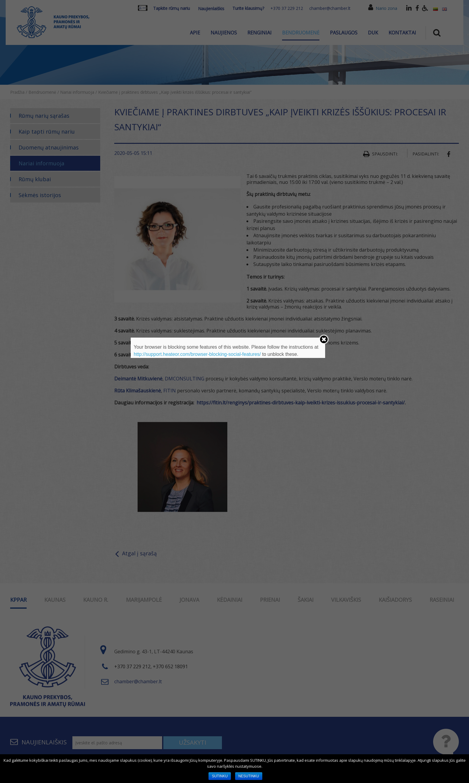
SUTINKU (220, 776)
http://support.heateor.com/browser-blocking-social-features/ (197, 354)
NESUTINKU (248, 776)
